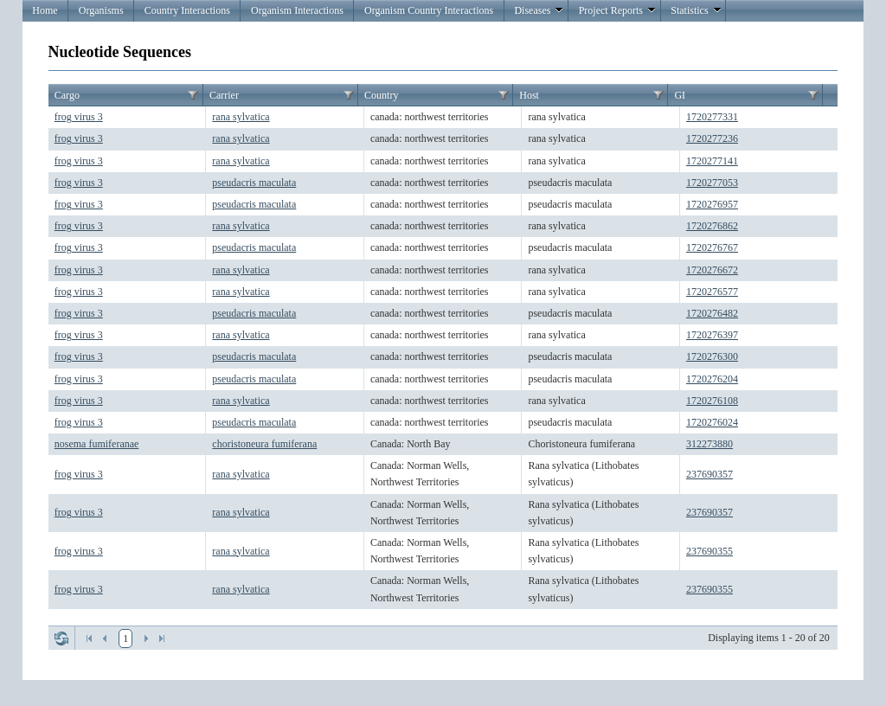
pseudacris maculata (254, 182)
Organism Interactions (297, 10)
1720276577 (712, 292)
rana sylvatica (240, 117)
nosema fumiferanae (97, 444)
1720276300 (712, 356)
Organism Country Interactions (428, 10)
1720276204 (712, 379)
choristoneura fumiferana (264, 444)
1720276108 (712, 401)
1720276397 (712, 335)
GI (679, 95)
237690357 (709, 474)
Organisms (101, 10)
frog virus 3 (79, 117)
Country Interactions (187, 10)
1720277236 (712, 138)
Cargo (67, 95)
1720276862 (712, 226)
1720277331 (712, 117)
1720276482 (712, 313)
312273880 (709, 444)
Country (381, 95)
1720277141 (712, 161)
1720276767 (712, 247)
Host (529, 95)
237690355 (709, 551)
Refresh (61, 638)
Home (44, 10)
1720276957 (712, 204)
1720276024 (712, 422)
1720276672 (712, 270)
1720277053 (712, 182)
